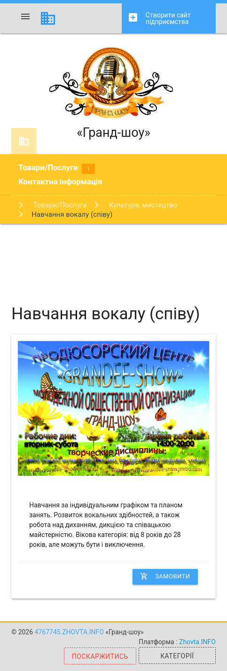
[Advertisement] (113, 256)
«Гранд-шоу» (113, 93)
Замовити (165, 576)
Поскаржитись (100, 656)
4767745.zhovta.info (70, 632)
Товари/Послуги (56, 168)
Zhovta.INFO (197, 642)
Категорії (177, 656)
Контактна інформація (60, 181)
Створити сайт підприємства (159, 18)
